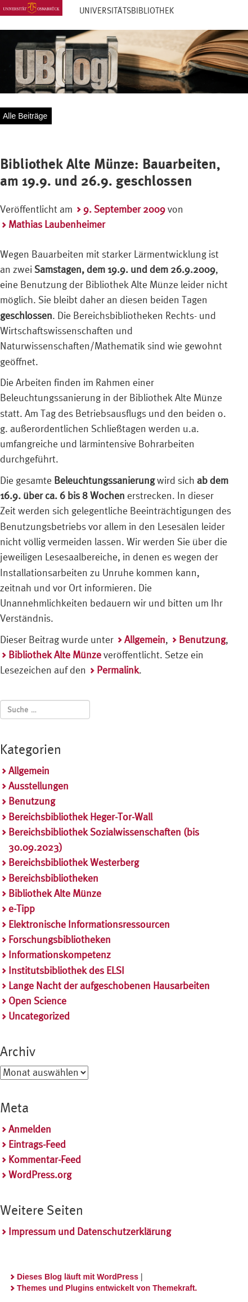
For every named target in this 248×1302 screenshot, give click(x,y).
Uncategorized (39, 1016)
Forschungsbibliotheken (59, 939)
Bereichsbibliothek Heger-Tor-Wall (80, 817)
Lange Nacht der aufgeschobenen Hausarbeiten (109, 985)
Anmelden (29, 1129)
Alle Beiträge (25, 115)
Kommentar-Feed (44, 1159)
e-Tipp (21, 908)
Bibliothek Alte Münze (54, 655)
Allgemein (144, 639)
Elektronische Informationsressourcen (89, 924)
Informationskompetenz (59, 954)
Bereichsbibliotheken (53, 878)
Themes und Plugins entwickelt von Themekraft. (107, 1287)
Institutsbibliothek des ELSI (66, 970)
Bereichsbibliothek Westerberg (73, 862)
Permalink (118, 670)
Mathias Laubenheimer (56, 224)
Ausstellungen (38, 786)
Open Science (37, 1001)
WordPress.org (39, 1174)
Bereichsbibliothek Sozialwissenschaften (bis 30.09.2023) (103, 839)
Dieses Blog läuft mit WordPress (77, 1276)
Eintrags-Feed (37, 1144)
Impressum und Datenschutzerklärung (89, 1231)
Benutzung (202, 639)
